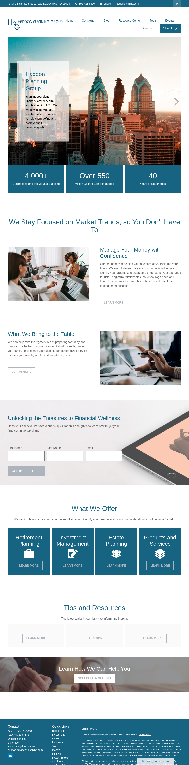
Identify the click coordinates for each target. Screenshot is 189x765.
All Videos (57, 761)
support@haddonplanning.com (119, 3)
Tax (54, 746)
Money (56, 750)
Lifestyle (56, 753)
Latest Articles (60, 757)
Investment (58, 734)
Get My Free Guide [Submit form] (26, 470)
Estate (55, 738)
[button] (69, 20)
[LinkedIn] (177, 3)
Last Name (54, 447)
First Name (15, 447)
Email (89, 447)
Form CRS (92, 729)
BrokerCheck (145, 734)
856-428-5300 (84, 3)
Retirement (58, 730)
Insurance (57, 742)
